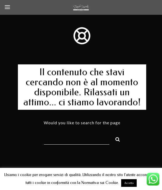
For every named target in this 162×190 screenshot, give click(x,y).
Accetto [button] (129, 183)
